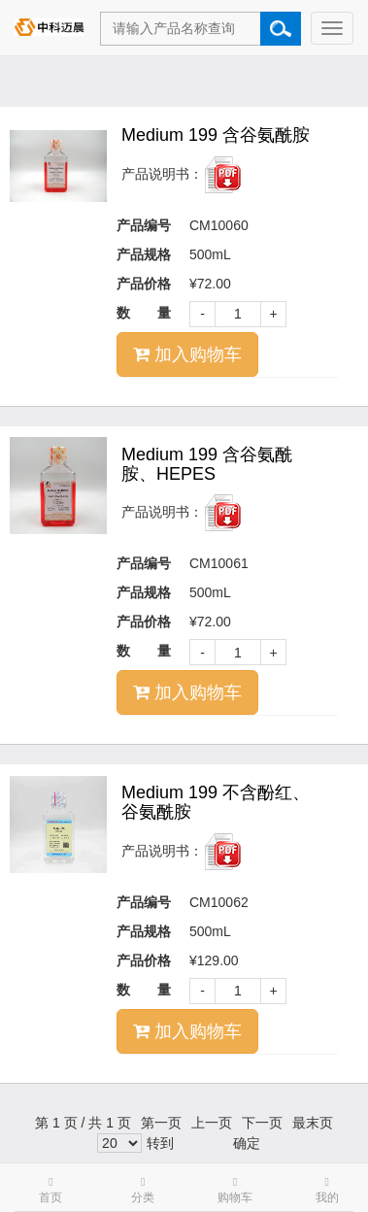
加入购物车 (187, 354)
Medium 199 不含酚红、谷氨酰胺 (215, 802)
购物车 (234, 1190)
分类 (142, 1190)
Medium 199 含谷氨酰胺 (215, 135)
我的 (327, 1190)
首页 (50, 1190)
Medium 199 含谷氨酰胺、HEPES (206, 464)
